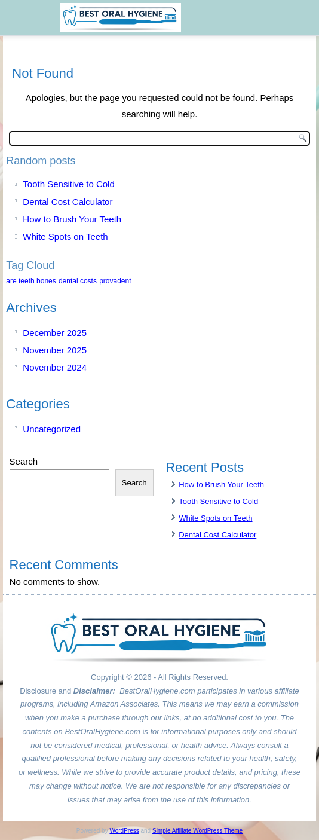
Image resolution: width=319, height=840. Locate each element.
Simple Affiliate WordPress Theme (197, 830)
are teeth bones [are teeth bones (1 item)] (31, 281)
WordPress (124, 830)
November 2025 (55, 350)
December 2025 (55, 333)
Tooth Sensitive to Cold (68, 184)
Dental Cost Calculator (67, 202)
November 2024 (55, 367)
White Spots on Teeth (65, 236)
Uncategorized (52, 429)
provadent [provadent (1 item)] (115, 281)
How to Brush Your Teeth (72, 219)
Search (24, 461)
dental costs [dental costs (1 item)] (78, 281)
